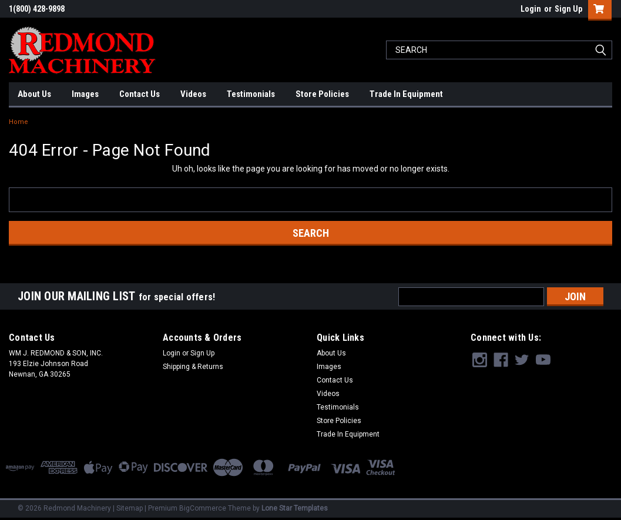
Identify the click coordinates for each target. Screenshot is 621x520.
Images (85, 94)
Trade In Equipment (406, 94)
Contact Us (139, 94)
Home (18, 122)
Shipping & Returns (193, 367)
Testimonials (251, 94)
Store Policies (322, 94)
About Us (34, 94)
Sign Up (568, 9)
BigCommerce (202, 508)
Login (531, 9)
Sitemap (129, 508)
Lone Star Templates (294, 508)
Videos (193, 94)
